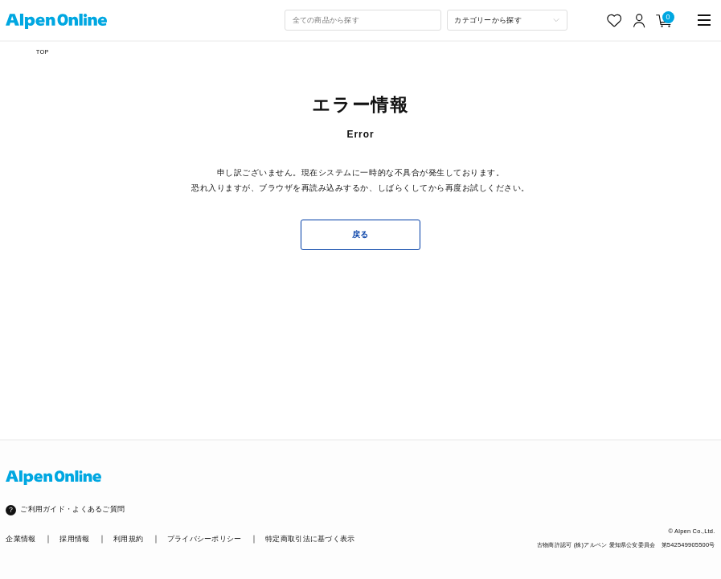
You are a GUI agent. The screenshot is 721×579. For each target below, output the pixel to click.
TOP (42, 51)
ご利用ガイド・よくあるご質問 (72, 509)
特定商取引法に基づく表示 (309, 539)
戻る (360, 234)
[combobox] (362, 20)
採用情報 (74, 539)
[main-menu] (704, 20)
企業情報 (20, 539)
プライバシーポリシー (204, 539)
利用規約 (128, 539)
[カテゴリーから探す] (507, 20)
